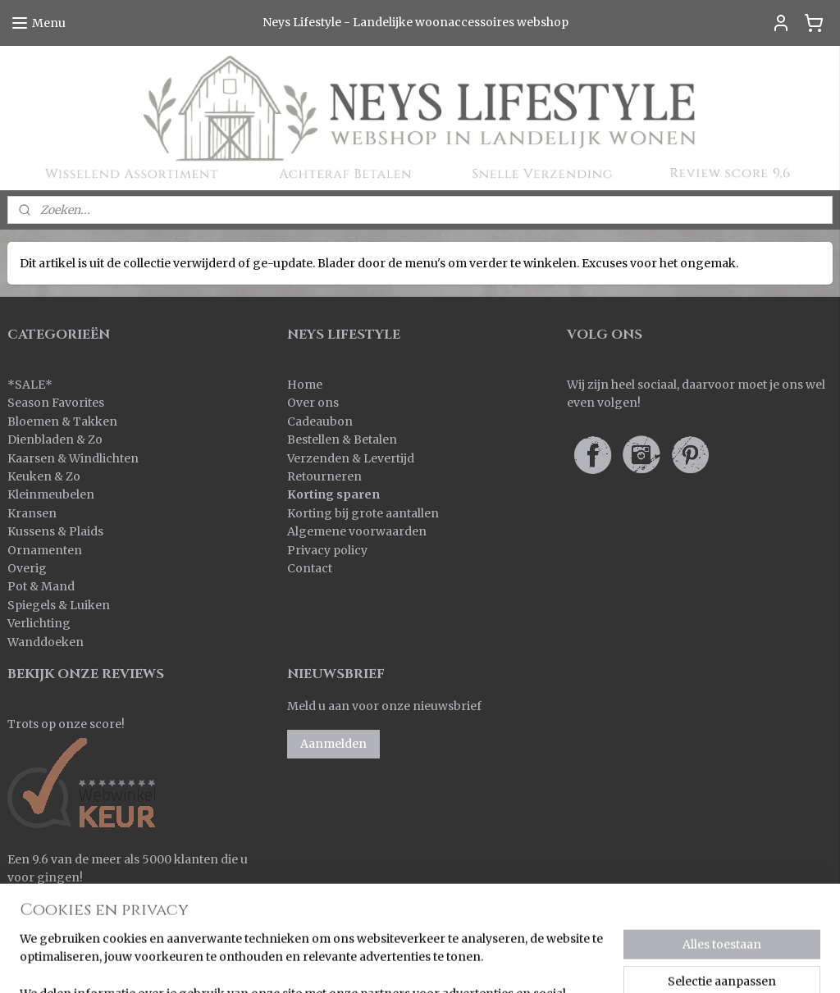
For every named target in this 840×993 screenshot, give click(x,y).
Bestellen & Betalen (342, 439)
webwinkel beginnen (550, 962)
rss (487, 962)
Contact (309, 568)
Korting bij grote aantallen (363, 513)
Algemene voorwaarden (357, 531)
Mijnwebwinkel (697, 962)
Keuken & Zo (43, 476)
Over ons (313, 402)
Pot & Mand (41, 586)
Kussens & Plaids (55, 531)
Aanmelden (333, 743)
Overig (27, 568)
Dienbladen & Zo (55, 439)
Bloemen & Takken (63, 421)
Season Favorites (55, 402)
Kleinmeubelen (50, 494)
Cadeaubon (320, 421)
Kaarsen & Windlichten (73, 458)
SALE (30, 384)
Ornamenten (44, 550)
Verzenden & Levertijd (350, 458)
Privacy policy (327, 550)
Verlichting (39, 623)
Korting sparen (333, 494)
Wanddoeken (45, 642)
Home (304, 384)
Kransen (32, 513)
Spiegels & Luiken (58, 605)
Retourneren (324, 476)
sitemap (452, 962)
